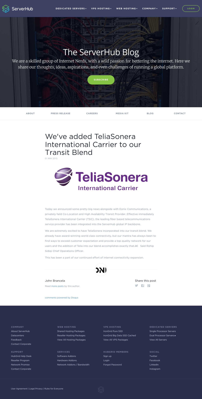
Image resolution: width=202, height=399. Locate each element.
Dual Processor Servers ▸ (163, 335)
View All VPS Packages (115, 340)
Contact (180, 113)
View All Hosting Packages (71, 340)
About (30, 113)
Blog (150, 113)
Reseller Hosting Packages (71, 335)
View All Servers (158, 340)
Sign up (107, 356)
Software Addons (66, 356)
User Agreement (19, 389)
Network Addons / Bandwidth (73, 365)
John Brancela (55, 280)
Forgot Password (112, 365)
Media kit (122, 113)
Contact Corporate (21, 344)
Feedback (16, 340)
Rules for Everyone (53, 389)
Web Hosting (126, 8)
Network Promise (20, 365)
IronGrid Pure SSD (113, 331)
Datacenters (17, 335)
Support (169, 8)
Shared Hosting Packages (70, 331)
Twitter (153, 356)
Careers (92, 113)
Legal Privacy (36, 389)
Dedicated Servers (71, 8)
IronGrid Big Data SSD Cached (119, 335)
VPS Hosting (101, 8)
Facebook (155, 360)
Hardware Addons (67, 360)
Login (191, 8)
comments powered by (61, 297)
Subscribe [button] (101, 80)
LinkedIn (154, 365)
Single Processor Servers (163, 331)
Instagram (155, 369)
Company (149, 8)
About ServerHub (20, 331)
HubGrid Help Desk (21, 356)
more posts (57, 286)
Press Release (60, 113)
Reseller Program (20, 360)
